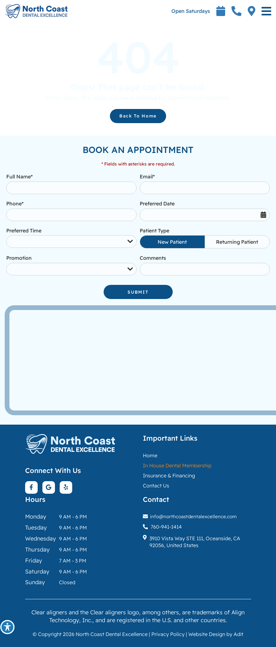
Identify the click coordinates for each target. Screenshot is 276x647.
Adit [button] (238, 634)
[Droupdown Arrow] (130, 241)
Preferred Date (157, 203)
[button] (7, 626)
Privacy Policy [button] (168, 634)
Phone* (15, 203)
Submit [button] (137, 292)
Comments (153, 258)
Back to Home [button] (138, 116)
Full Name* (19, 176)
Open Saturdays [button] (190, 11)
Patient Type (154, 230)
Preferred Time (23, 230)
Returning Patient (237, 242)
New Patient (172, 242)
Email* (147, 176)
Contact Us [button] (156, 485)
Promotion (19, 258)
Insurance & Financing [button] (169, 475)
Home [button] (150, 455)
